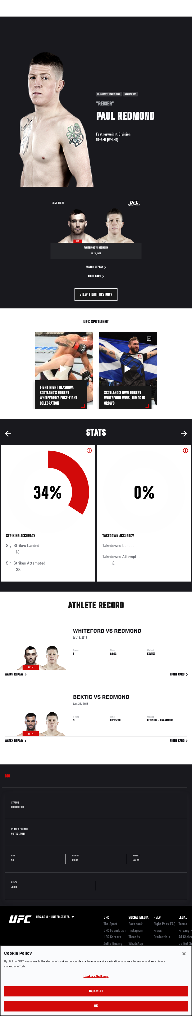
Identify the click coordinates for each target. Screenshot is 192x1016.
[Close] (184, 953)
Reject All (96, 991)
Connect (98, 19)
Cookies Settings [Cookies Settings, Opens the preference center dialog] (96, 976)
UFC (106, 918)
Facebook (135, 924)
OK (96, 1006)
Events (13, 19)
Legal (182, 918)
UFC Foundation (115, 931)
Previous (8, 433)
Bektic (82, 698)
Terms (182, 924)
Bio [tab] (7, 776)
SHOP (162, 19)
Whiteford (88, 632)
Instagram (135, 931)
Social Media (138, 918)
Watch (118, 19)
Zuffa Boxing (138, 21)
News (76, 19)
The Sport (110, 924)
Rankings (34, 19)
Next (184, 433)
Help (157, 918)
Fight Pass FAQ (165, 924)
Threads (134, 937)
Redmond (127, 632)
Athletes (57, 19)
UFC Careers (112, 937)
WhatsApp (135, 944)
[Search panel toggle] (175, 19)
